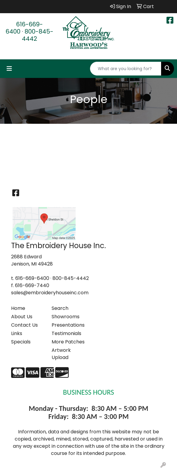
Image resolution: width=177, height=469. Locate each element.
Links (16, 333)
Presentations (68, 325)
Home (18, 308)
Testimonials (66, 333)
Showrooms (66, 316)
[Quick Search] (125, 69)
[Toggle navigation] (9, 68)
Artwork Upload (61, 354)
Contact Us (24, 325)
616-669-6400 (24, 28)
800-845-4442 (37, 35)
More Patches (68, 341)
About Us (21, 316)
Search (60, 308)
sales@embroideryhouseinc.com (49, 292)
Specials (21, 341)
